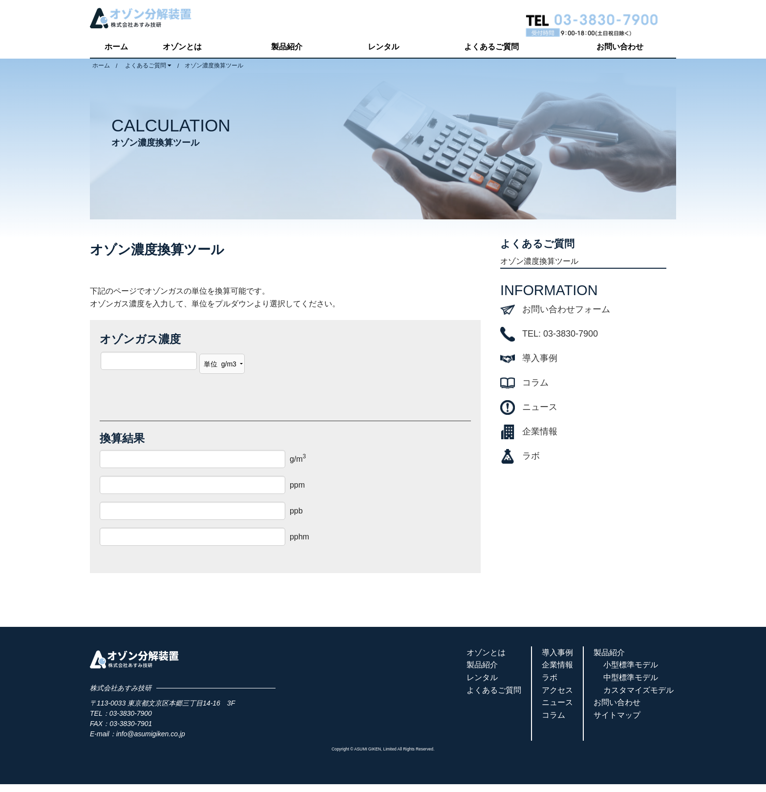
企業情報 (539, 431)
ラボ (531, 456)
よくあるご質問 (491, 47)
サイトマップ (617, 715)
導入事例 (539, 358)
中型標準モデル (630, 677)
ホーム (116, 47)
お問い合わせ (619, 47)
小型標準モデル (630, 665)
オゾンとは (182, 47)
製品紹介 (286, 47)
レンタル (383, 47)
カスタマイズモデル (638, 690)
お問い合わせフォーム (566, 309)
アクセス (557, 690)
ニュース (539, 407)
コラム (535, 382)
